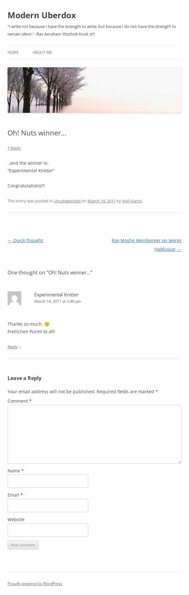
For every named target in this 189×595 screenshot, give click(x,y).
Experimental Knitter (56, 294)
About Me (42, 52)
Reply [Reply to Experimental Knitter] (13, 347)
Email (15, 495)
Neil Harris (132, 201)
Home (13, 52)
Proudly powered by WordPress (35, 583)
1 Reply (14, 148)
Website (16, 519)
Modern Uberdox (42, 15)
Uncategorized (67, 201)
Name (16, 471)
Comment (20, 401)
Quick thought (25, 240)
